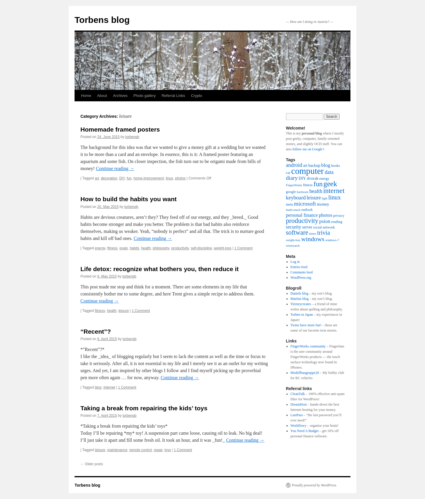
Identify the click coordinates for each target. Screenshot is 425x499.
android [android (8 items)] (294, 165)
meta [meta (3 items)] (289, 204)
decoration (109, 178)
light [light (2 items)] (325, 198)
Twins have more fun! (306, 325)
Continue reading (115, 168)
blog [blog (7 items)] (325, 165)
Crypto (196, 95)
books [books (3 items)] (335, 166)
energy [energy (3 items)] (324, 179)
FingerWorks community (308, 346)
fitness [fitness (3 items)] (308, 185)
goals (123, 248)
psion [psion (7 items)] (324, 221)
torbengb (132, 137)
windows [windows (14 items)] (312, 239)
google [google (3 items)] (291, 192)
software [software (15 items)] (297, 232)
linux (169, 178)
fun (129, 178)
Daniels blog (299, 293)
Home (86, 95)
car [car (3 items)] (288, 173)
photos (180, 178)
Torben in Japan (302, 314)
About (102, 95)
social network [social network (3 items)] (324, 227)
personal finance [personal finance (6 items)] (302, 215)
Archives (120, 95)
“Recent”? (95, 331)
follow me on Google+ (308, 149)
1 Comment (243, 248)
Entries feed (299, 267)
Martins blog (300, 299)
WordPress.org (301, 277)
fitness (112, 248)
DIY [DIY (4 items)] (302, 178)
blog (98, 387)
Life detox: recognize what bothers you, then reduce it (159, 269)
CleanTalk (298, 394)
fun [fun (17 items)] (318, 184)
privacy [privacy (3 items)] (338, 216)
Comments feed (302, 272)
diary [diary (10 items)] (292, 178)
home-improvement (149, 178)
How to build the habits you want (128, 199)
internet (109, 387)
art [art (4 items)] (305, 165)
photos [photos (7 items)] (325, 215)
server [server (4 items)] (307, 227)
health (146, 248)
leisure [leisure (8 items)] (314, 198)
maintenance (117, 450)
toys (167, 450)
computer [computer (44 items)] (307, 171)
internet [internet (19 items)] (334, 190)
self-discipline (201, 248)
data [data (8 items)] (329, 172)
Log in (295, 262)
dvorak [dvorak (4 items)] (312, 178)
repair (158, 450)
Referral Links (173, 95)
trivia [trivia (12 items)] (323, 232)
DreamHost (299, 404)
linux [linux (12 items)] (334, 197)
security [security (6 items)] (293, 227)
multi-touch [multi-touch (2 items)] (293, 209)
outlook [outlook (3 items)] (307, 210)
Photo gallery (145, 95)
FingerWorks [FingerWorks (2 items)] (294, 185)
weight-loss (223, 248)
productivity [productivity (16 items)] (302, 220)
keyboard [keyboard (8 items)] (296, 198)
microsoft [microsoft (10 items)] (305, 204)
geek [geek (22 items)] (330, 184)
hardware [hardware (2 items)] (302, 192)
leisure (124, 311)
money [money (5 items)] (323, 203)
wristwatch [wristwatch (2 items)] (293, 245)
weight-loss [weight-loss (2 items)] (293, 240)
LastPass (297, 415)
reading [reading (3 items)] (336, 222)
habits (134, 248)
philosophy (161, 248)
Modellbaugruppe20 (305, 373)
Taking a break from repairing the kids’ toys (144, 408)
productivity (180, 248)
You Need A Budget (305, 431)
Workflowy (298, 426)
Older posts (91, 464)
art (97, 178)
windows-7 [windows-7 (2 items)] (332, 240)
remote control (140, 450)
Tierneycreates (301, 304)
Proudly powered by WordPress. (314, 485)
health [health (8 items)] (315, 191)
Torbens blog (102, 20)
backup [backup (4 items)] (314, 165)
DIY (121, 178)
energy (100, 248)
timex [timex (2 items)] (312, 233)
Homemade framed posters (120, 129)
